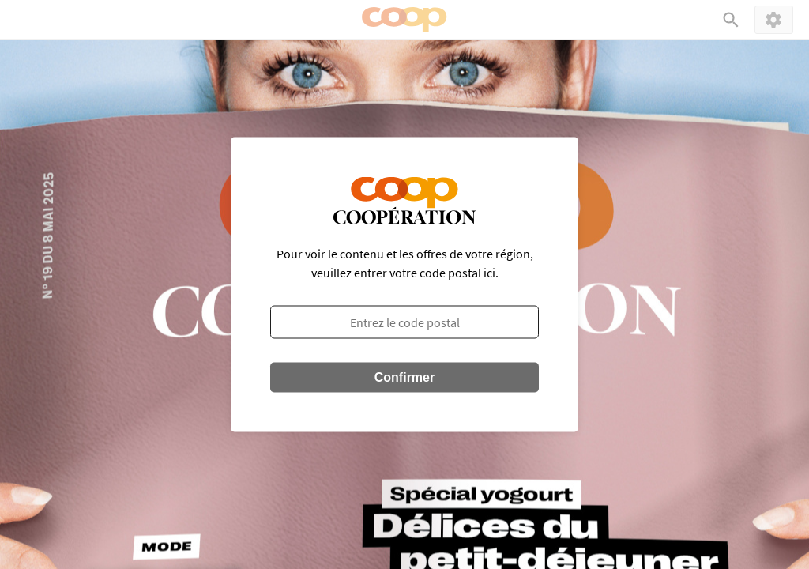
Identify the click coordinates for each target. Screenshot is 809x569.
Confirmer (404, 377)
